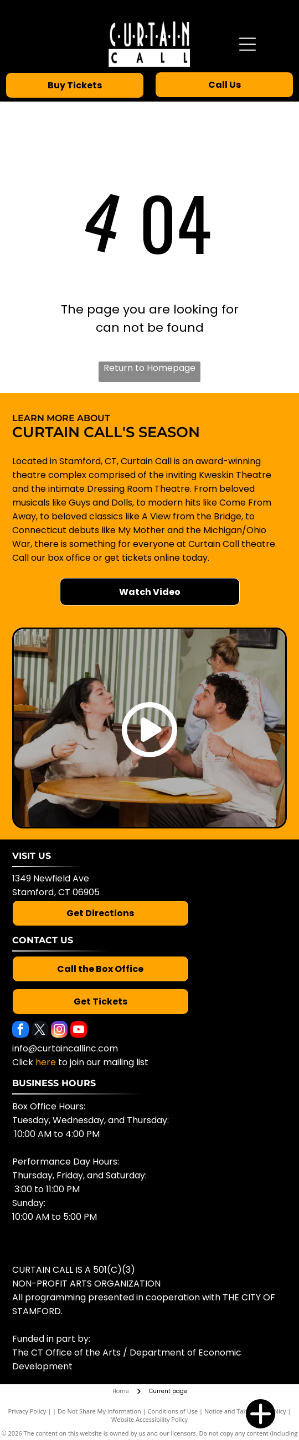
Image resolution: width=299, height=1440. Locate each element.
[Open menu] (247, 44)
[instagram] (59, 1030)
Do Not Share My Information (99, 1411)
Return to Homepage (149, 368)
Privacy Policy (27, 1411)
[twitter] (40, 1030)
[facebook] (20, 1030)
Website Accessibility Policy (149, 1419)
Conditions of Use (173, 1411)
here (45, 1062)
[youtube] (78, 1030)
